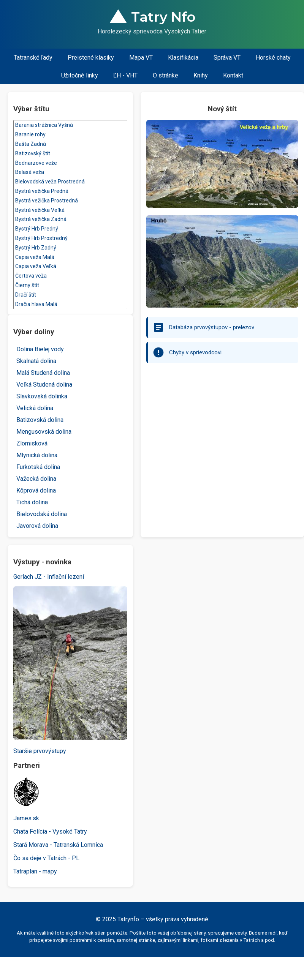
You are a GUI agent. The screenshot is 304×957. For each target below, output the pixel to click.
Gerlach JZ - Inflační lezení (48, 576)
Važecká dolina (36, 478)
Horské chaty (273, 57)
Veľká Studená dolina (44, 384)
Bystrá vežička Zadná (70, 219)
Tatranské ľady (33, 57)
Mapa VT (141, 57)
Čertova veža (70, 276)
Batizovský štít (70, 153)
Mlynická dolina (36, 455)
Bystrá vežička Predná (70, 191)
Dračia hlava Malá (70, 304)
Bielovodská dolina (41, 514)
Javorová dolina (37, 525)
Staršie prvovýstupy (39, 751)
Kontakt (233, 75)
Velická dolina (34, 408)
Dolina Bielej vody (40, 349)
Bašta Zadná (70, 144)
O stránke (165, 75)
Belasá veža (70, 172)
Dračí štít (70, 295)
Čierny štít (70, 285)
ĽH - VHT (125, 75)
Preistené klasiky (91, 57)
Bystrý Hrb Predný (70, 229)
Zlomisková (32, 443)
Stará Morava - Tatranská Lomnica (58, 844)
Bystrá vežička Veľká (70, 210)
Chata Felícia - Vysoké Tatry (50, 831)
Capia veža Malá (70, 257)
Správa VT (227, 57)
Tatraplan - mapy (35, 871)
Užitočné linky (79, 75)
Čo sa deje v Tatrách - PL (46, 858)
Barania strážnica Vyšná (70, 125)
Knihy (200, 75)
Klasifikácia (183, 57)
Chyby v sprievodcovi (195, 352)
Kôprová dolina (36, 490)
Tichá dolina (32, 502)
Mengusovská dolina (43, 431)
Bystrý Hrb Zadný (70, 248)
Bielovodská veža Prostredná (70, 181)
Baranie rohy (70, 134)
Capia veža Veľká (70, 266)
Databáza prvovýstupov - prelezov (211, 327)
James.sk (26, 818)
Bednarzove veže (70, 163)
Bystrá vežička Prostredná (70, 200)
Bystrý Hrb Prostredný (70, 238)
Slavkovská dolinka (41, 396)
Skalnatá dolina (36, 361)
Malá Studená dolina (43, 372)
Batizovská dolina (39, 419)
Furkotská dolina (38, 467)
